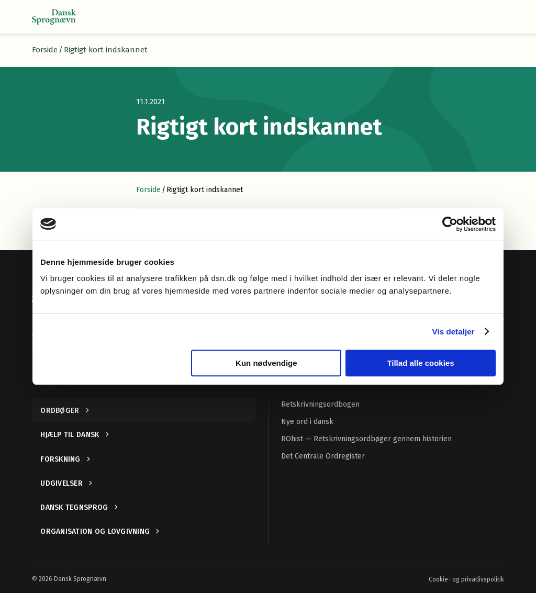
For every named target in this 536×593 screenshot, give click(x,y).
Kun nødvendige (266, 363)
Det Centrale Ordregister (323, 456)
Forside (45, 49)
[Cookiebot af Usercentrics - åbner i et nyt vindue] (450, 224)
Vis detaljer (453, 331)
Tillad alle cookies (420, 363)
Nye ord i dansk (307, 421)
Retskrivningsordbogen (320, 404)
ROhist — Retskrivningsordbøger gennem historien (366, 438)
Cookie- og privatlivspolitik (466, 579)
